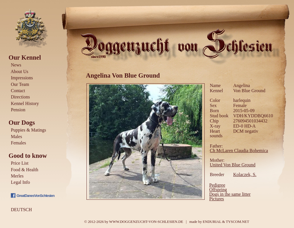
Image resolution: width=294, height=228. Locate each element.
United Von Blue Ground (232, 164)
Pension (18, 109)
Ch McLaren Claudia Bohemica (239, 150)
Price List (20, 163)
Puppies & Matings (28, 130)
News (16, 64)
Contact (18, 90)
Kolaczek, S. (244, 174)
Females (18, 142)
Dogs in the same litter (230, 194)
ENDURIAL (212, 222)
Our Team (20, 84)
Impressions (22, 77)
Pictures (216, 198)
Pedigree (217, 185)
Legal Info (20, 182)
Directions (20, 96)
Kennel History (25, 103)
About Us (19, 71)
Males (16, 136)
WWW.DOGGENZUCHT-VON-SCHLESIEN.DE (146, 222)
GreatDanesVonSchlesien (36, 195)
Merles (17, 175)
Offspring (218, 189)
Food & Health (24, 169)
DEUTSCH (21, 209)
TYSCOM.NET (237, 222)
